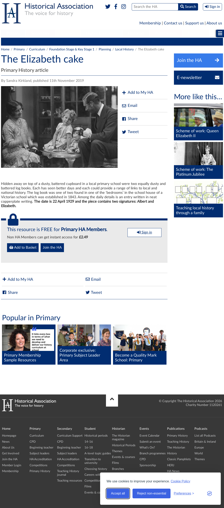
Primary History (163, 41)
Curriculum (11, 41)
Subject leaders (79, 41)
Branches (118, 468)
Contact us (173, 23)
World (198, 453)
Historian (136, 33)
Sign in (144, 232)
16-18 (88, 447)
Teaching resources (69, 480)
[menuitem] (13, 34)
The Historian (176, 447)
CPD (28, 41)
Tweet (130, 132)
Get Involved (10, 453)
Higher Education (101, 33)
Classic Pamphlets (179, 459)
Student (68, 33)
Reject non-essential (151, 493)
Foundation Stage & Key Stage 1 (71, 49)
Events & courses (96, 492)
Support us (194, 23)
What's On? (147, 447)
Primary (13, 33)
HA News (173, 471)
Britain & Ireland (205, 441)
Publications (166, 33)
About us (214, 23)
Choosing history (95, 468)
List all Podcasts (205, 435)
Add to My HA (137, 93)
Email (129, 106)
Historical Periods (124, 445)
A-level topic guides (97, 453)
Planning (105, 49)
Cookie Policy (180, 481)
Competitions (136, 41)
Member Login (11, 465)
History (172, 453)
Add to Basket (22, 247)
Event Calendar (149, 435)
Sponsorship (148, 465)
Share (130, 119)
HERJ (170, 465)
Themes (117, 451)
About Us (8, 447)
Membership (150, 23)
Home (5, 49)
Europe (199, 447)
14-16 (88, 441)
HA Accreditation (109, 41)
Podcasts (196, 33)
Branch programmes (153, 453)
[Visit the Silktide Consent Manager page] (209, 493)
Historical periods (96, 435)
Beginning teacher (50, 41)
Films (87, 486)
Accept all (118, 493)
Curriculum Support (69, 435)
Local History (124, 49)
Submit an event (150, 441)
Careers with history (97, 474)
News (6, 441)
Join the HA (52, 247)
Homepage (9, 435)
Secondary (40, 33)
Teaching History (178, 441)
